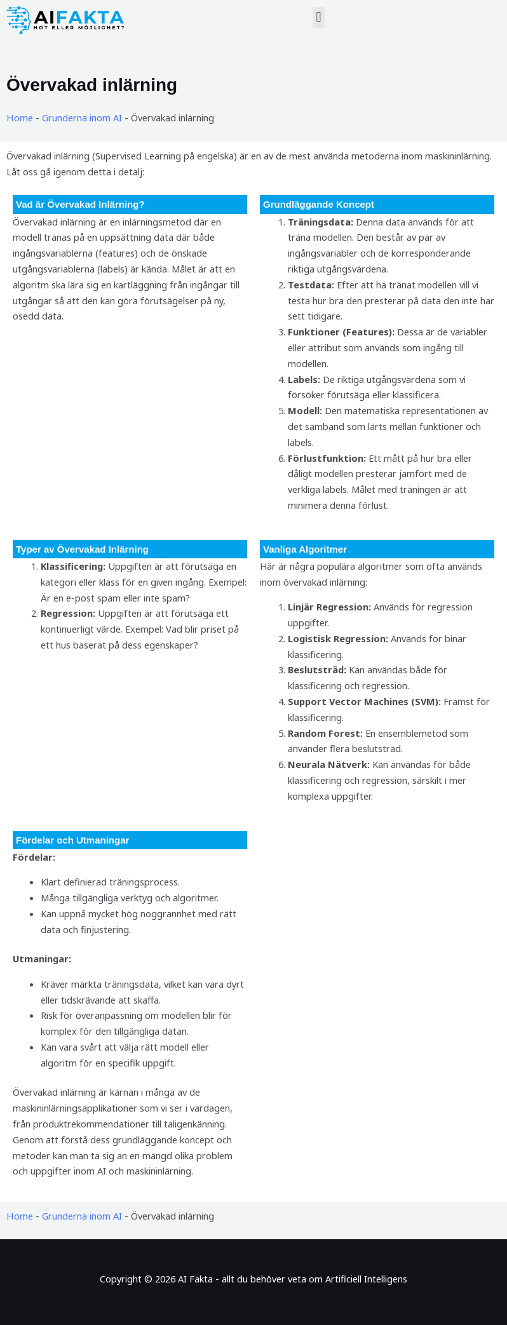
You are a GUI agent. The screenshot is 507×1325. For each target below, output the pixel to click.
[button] (319, 17)
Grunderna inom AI (81, 117)
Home (19, 117)
